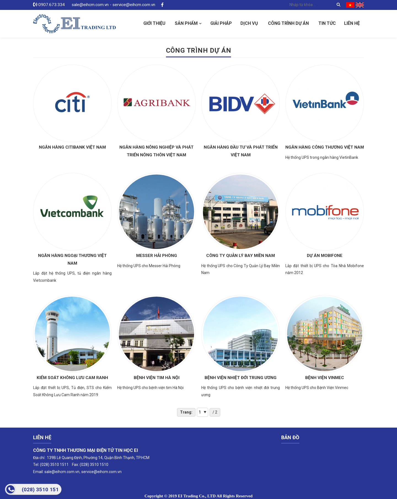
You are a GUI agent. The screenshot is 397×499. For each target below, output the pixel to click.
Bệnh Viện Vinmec (324, 377)
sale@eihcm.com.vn (61, 472)
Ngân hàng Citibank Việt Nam (72, 147)
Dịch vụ (249, 23)
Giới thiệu (154, 23)
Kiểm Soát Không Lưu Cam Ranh (72, 377)
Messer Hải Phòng (156, 255)
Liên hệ (352, 23)
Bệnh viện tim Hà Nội (156, 377)
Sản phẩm (186, 23)
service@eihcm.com (99, 472)
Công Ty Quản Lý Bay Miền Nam (240, 255)
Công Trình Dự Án (288, 23)
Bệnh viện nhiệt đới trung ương (241, 377)
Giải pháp (221, 23)
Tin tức (327, 23)
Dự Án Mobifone (324, 255)
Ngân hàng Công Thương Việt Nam (324, 147)
